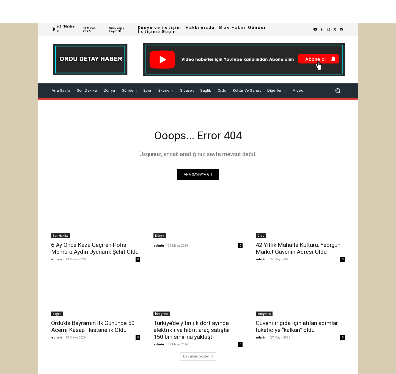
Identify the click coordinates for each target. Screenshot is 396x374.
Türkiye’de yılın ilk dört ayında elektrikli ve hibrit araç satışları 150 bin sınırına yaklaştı (192, 330)
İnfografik (162, 314)
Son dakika (60, 236)
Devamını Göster (198, 356)
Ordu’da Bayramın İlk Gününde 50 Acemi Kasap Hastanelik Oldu (93, 327)
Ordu (261, 236)
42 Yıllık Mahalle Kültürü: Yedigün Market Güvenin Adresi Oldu (298, 248)
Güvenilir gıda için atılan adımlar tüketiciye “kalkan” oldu (297, 327)
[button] (338, 90)
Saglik (57, 314)
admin (56, 259)
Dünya (159, 236)
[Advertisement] (165, 11)
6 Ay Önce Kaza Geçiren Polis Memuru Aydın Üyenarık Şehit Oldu (95, 248)
